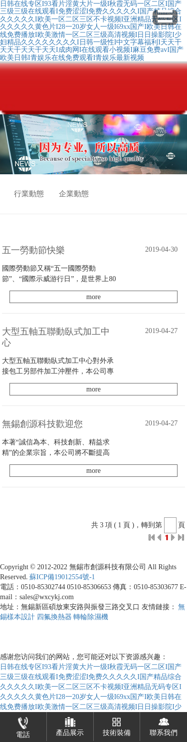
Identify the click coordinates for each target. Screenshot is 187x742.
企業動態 (74, 194)
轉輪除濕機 (90, 617)
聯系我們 (164, 724)
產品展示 (70, 724)
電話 (23, 725)
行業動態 (29, 194)
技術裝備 (117, 724)
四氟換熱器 (54, 617)
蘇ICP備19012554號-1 (62, 577)
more (93, 297)
